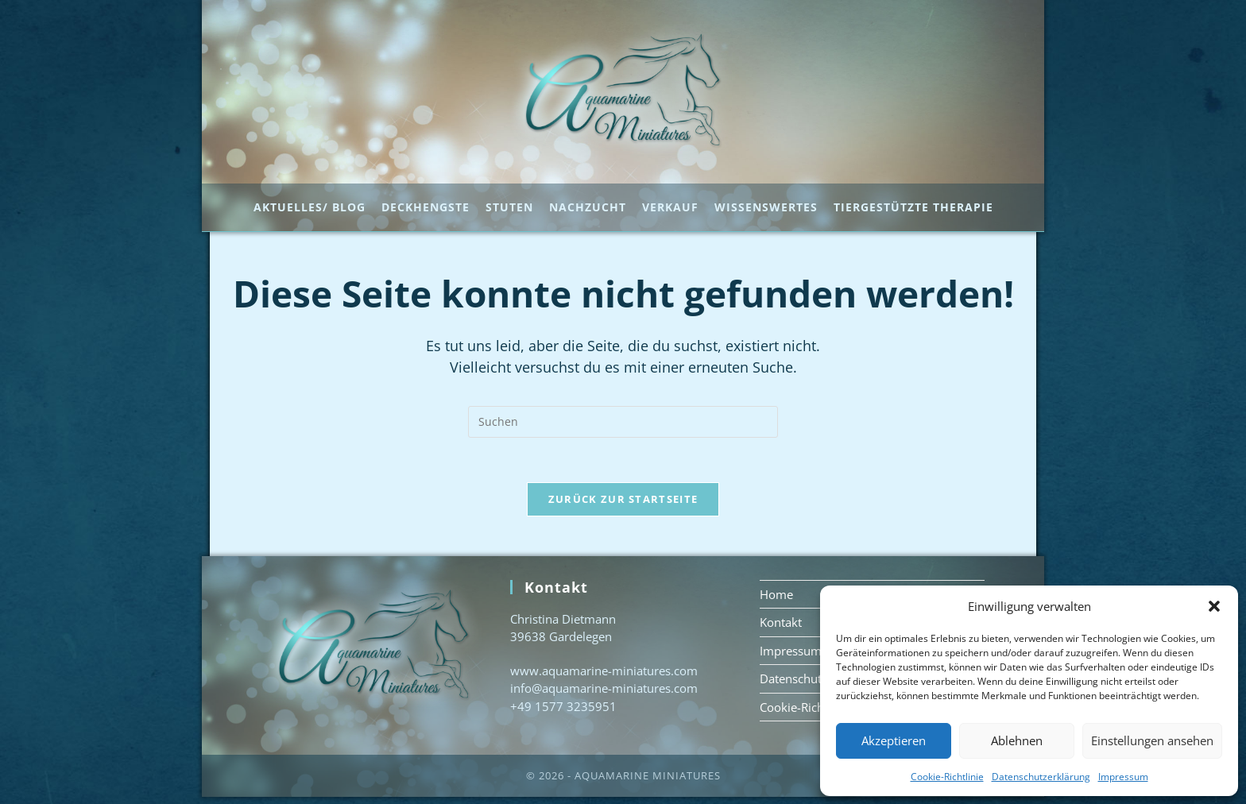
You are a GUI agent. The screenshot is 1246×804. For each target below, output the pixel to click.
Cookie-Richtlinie (947, 776)
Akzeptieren (893, 740)
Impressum (1123, 776)
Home (776, 601)
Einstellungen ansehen (1152, 740)
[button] (1214, 606)
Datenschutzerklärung (1041, 776)
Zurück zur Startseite (623, 505)
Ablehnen (1017, 740)
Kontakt (781, 629)
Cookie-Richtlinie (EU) (818, 713)
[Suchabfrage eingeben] (623, 425)
